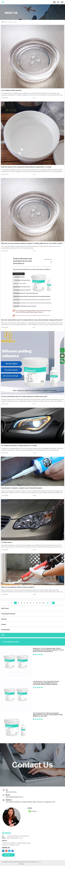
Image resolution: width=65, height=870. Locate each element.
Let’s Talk (8, 855)
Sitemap (21, 864)
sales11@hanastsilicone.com (14, 797)
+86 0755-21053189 (12, 836)
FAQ (15, 22)
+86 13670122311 (11, 792)
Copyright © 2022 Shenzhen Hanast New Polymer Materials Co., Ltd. (21, 862)
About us (10, 22)
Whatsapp (32, 811)
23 (43, 603)
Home (5, 22)
